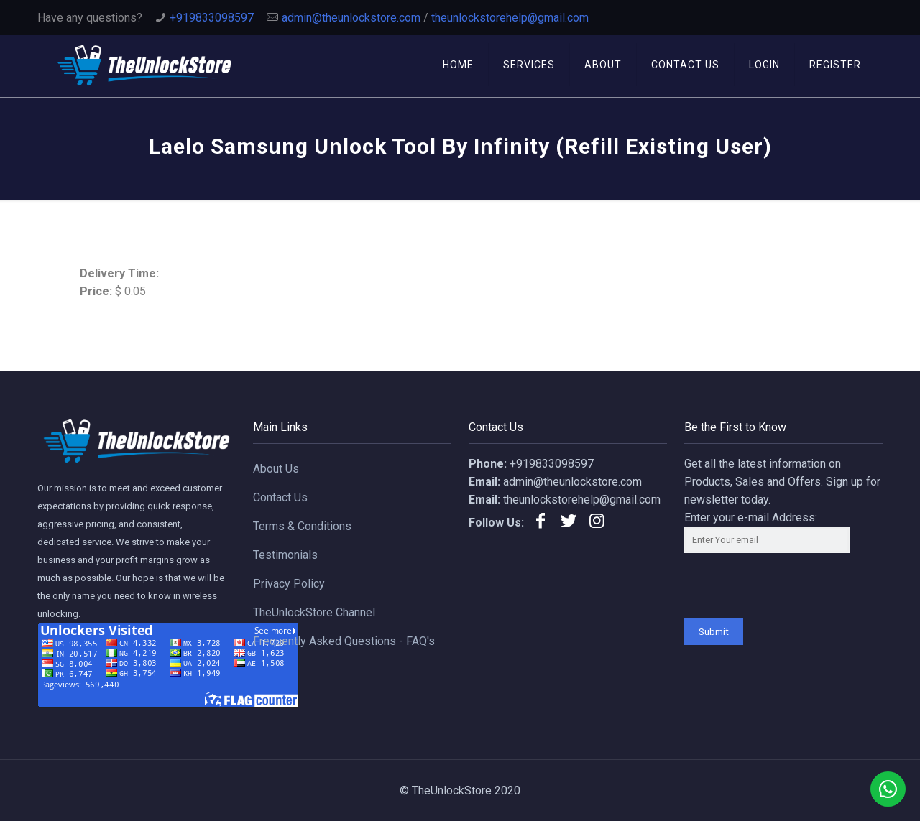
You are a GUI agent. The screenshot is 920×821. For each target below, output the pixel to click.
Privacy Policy (289, 583)
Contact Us (280, 497)
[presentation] (793, 590)
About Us (276, 469)
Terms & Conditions (302, 526)
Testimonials (285, 555)
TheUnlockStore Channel (314, 612)
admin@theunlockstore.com (351, 17)
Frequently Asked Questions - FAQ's (344, 641)
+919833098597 (212, 17)
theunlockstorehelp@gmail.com (510, 17)
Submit (714, 631)
